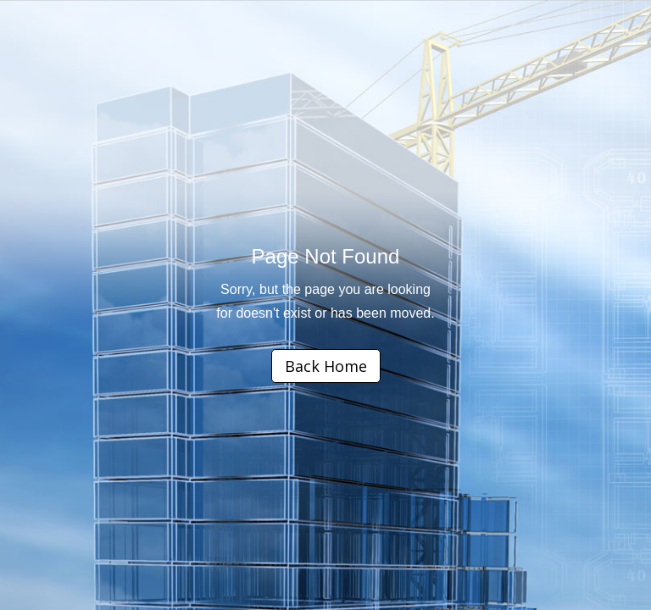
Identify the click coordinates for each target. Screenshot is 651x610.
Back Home (326, 366)
